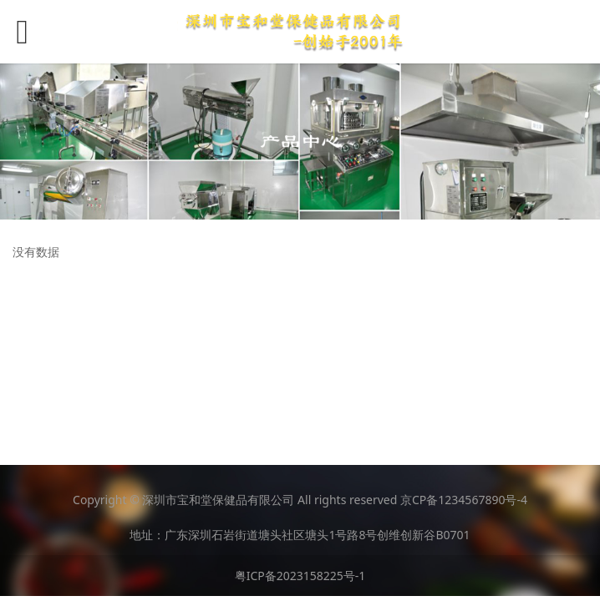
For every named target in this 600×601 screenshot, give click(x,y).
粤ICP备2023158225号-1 (300, 575)
